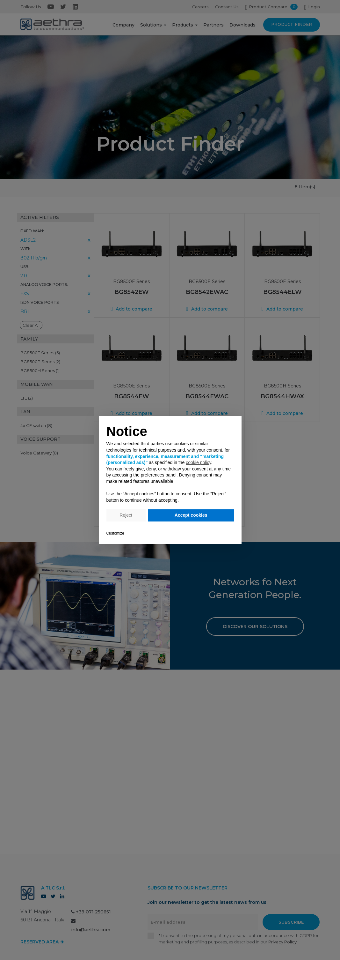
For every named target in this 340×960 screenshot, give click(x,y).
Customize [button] (115, 533)
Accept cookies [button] (191, 515)
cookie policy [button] (198, 462)
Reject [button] (125, 515)
